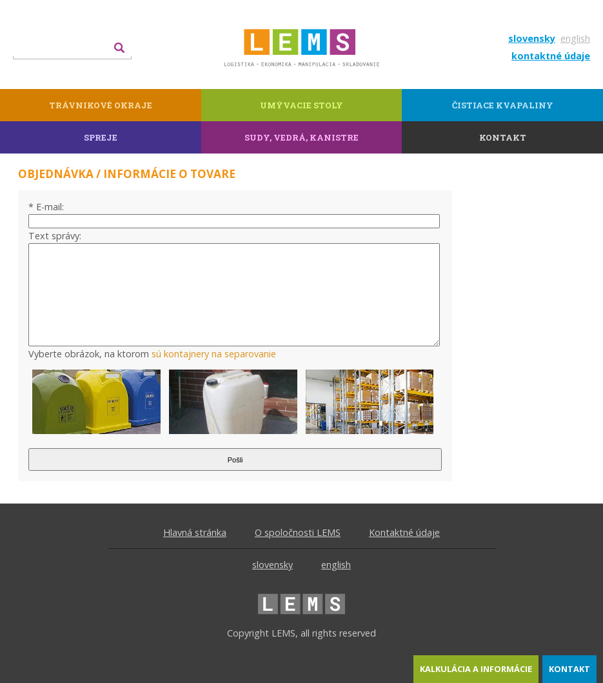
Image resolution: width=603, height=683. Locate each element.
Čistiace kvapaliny (502, 105)
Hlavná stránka (194, 532)
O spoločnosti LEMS (298, 532)
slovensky (531, 38)
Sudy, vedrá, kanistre (301, 137)
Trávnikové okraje (100, 105)
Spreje (100, 137)
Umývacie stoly (301, 105)
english (575, 38)
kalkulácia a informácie (476, 669)
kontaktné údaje (550, 56)
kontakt (569, 669)
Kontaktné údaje (404, 532)
